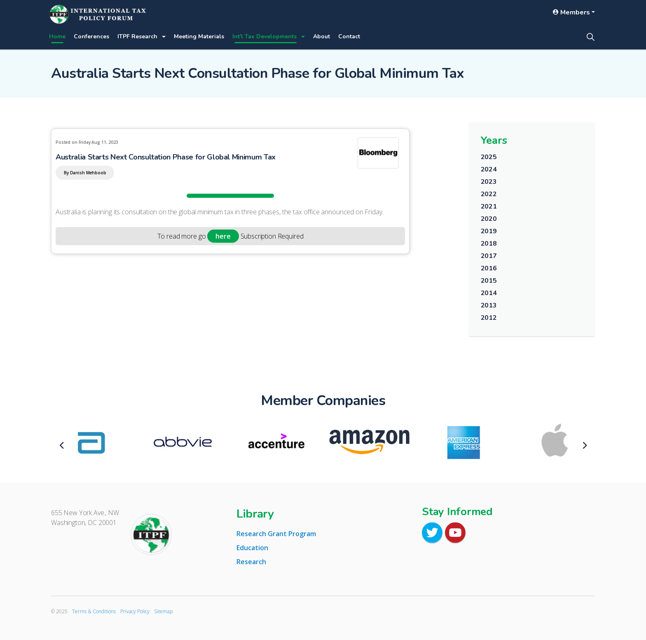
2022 (489, 194)
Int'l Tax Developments (264, 36)
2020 (489, 218)
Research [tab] (251, 561)
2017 (489, 255)
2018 (489, 243)
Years (494, 140)
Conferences (91, 36)
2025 (489, 157)
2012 (489, 317)
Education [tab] (252, 547)
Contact (349, 36)
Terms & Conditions (94, 611)
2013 (489, 305)
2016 (489, 268)
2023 (489, 181)
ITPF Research (137, 36)
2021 (489, 206)
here (222, 236)
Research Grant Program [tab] (276, 533)
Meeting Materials (199, 36)
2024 (489, 169)
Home (57, 36)
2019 (489, 231)
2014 (489, 293)
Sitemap (163, 611)
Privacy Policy (135, 611)
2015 (489, 280)
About (321, 36)
